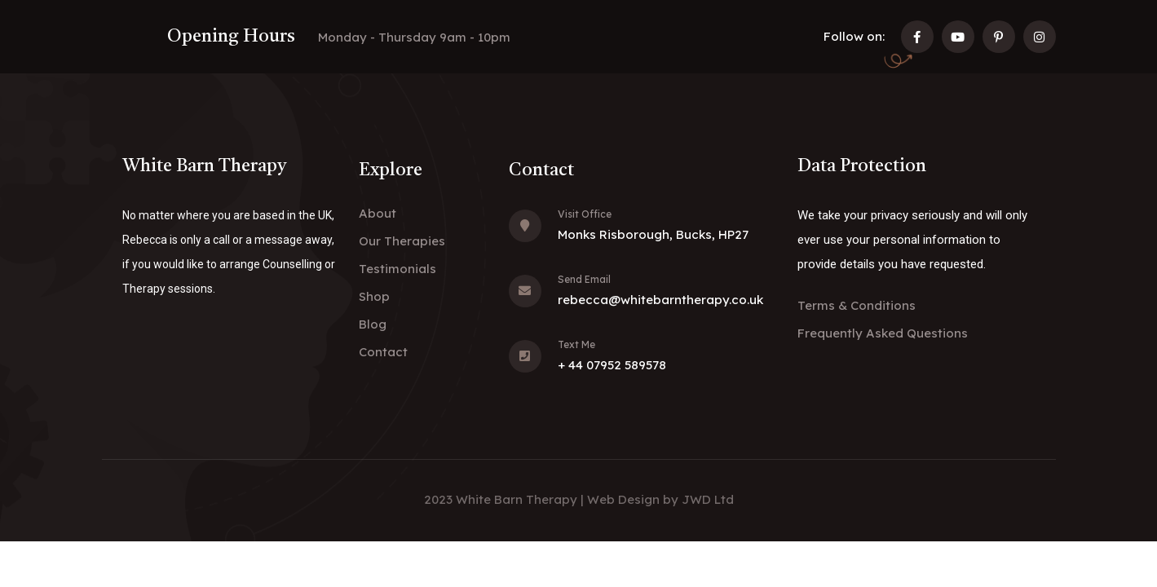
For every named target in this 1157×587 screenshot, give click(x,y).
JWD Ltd (708, 499)
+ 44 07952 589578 (612, 365)
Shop (374, 296)
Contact (383, 352)
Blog (372, 324)
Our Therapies (402, 241)
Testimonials (397, 268)
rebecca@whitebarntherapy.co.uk (660, 299)
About (377, 213)
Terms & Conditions (856, 305)
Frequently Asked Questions (882, 333)
